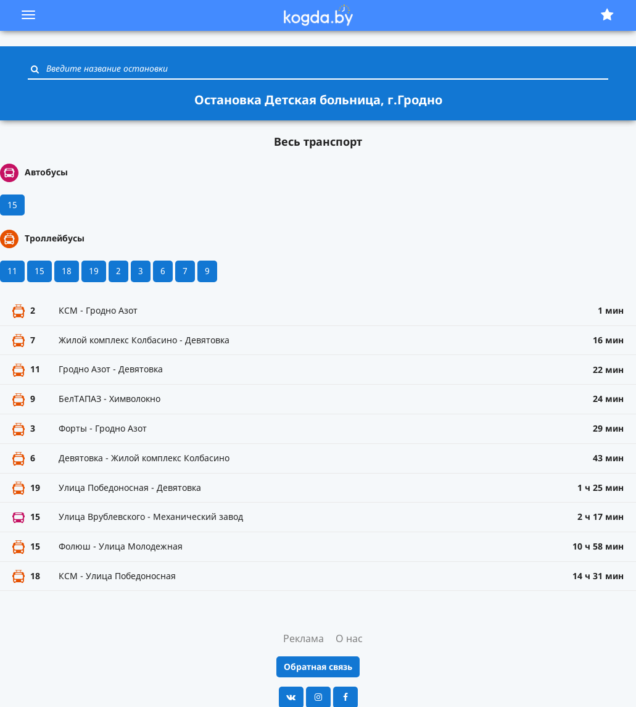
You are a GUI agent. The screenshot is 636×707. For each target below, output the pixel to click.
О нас (349, 638)
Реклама (303, 638)
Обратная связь (318, 666)
